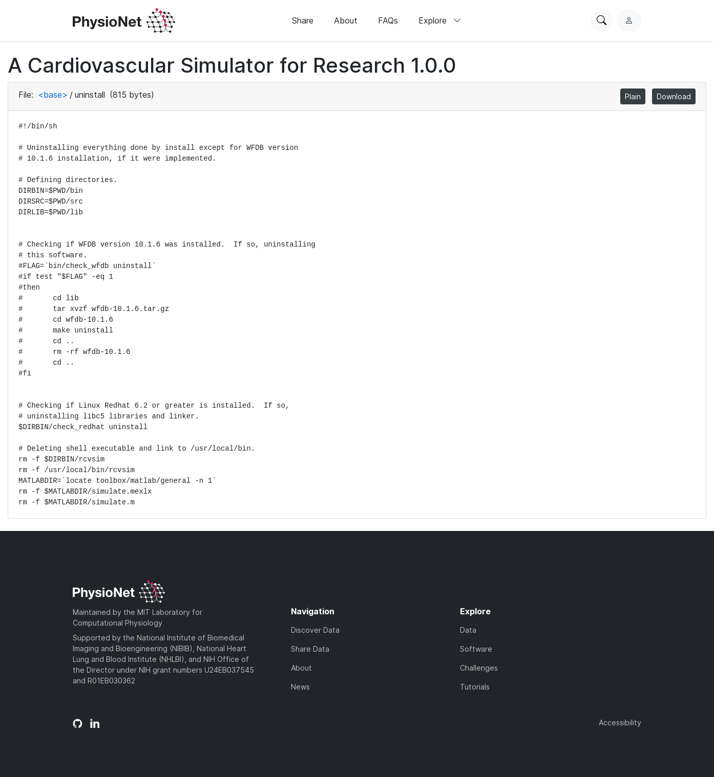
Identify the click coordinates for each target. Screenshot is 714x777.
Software (476, 649)
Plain (633, 96)
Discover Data (315, 630)
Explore (439, 20)
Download (674, 96)
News (300, 686)
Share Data (310, 649)
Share (302, 20)
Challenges (479, 667)
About (346, 20)
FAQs (388, 20)
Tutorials (475, 686)
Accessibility (620, 722)
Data (468, 630)
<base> (53, 95)
